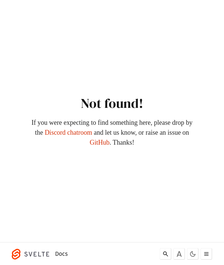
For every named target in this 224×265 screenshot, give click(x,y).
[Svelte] (32, 254)
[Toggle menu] (206, 254)
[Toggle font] (179, 254)
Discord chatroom (68, 132)
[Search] (165, 254)
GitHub (99, 142)
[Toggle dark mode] (193, 254)
